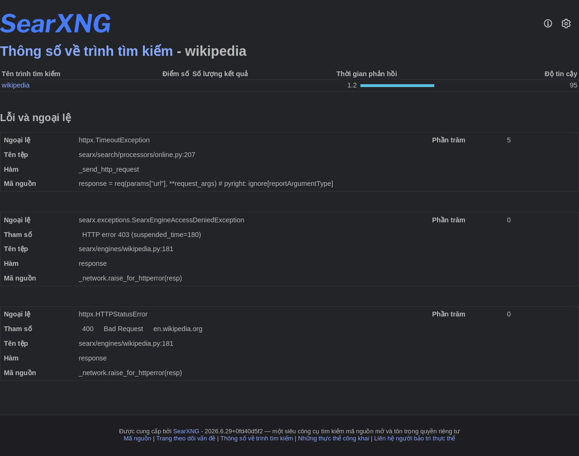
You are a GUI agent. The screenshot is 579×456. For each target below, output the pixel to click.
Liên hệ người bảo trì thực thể (415, 438)
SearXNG (186, 431)
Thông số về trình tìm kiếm (86, 51)
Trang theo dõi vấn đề (185, 438)
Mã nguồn (137, 438)
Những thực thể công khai (333, 438)
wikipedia (16, 85)
